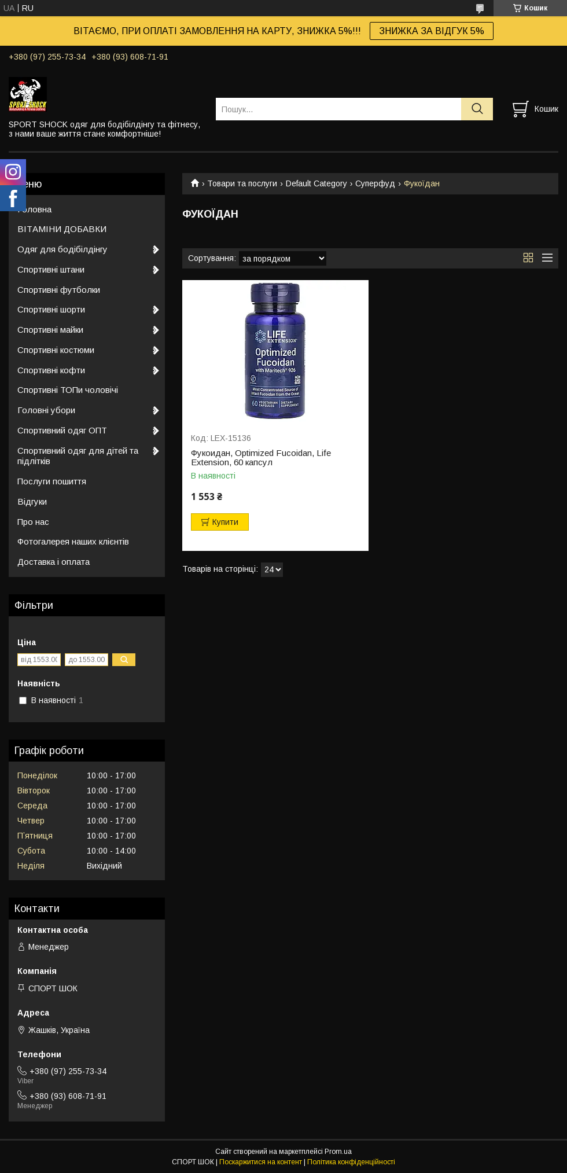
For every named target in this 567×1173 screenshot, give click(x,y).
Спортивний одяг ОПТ (62, 430)
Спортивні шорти (51, 309)
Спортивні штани (50, 269)
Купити (225, 522)
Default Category (316, 183)
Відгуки (32, 501)
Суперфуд (375, 183)
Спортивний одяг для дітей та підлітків (77, 456)
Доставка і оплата (53, 562)
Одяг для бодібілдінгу (62, 249)
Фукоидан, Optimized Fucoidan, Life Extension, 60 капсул (261, 457)
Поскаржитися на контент (260, 1162)
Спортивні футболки (58, 290)
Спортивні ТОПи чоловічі (67, 390)
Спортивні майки (50, 329)
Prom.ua (338, 1152)
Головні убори (46, 410)
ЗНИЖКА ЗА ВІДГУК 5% (431, 31)
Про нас (33, 522)
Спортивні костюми (55, 350)
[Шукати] (477, 109)
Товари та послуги (242, 183)
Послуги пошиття (51, 481)
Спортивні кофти (51, 370)
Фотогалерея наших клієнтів (73, 541)
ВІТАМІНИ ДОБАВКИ (61, 229)
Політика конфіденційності (351, 1162)
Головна (34, 209)
